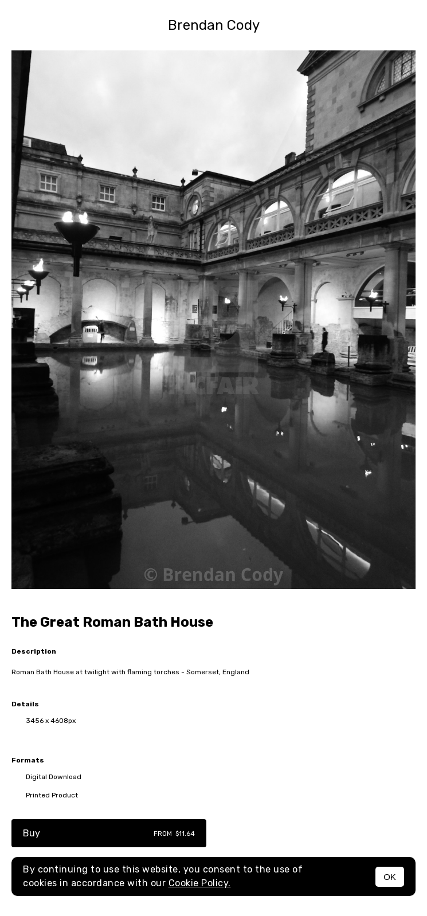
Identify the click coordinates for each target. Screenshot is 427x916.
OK (389, 877)
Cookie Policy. (200, 883)
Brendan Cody (214, 25)
